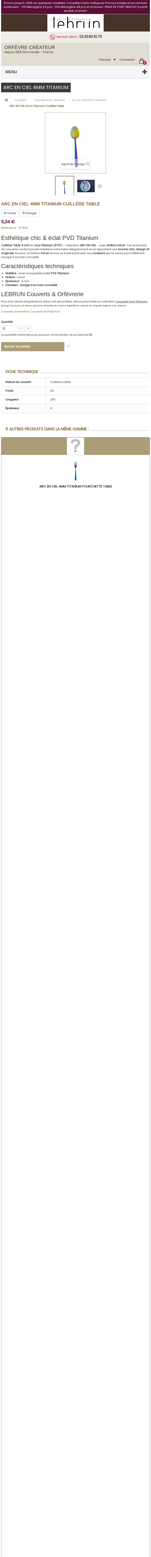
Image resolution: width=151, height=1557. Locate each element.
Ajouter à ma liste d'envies (92, 346)
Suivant (100, 186)
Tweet (10, 213)
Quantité (6, 322)
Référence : (9, 228)
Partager (29, 213)
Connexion (127, 60)
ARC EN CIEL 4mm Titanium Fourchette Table (75, 486)
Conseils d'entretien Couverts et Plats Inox (30, 311)
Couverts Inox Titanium (131, 301)
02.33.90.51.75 (90, 36)
